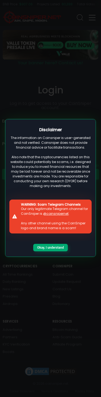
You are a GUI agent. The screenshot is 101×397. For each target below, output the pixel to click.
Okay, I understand (50, 247)
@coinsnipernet (56, 213)
